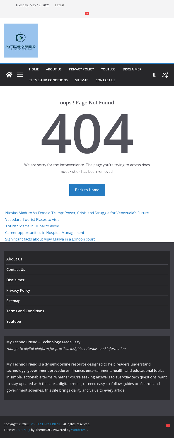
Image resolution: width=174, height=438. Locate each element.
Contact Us (105, 80)
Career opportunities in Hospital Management (44, 232)
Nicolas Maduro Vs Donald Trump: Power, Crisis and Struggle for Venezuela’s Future (77, 212)
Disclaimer (132, 69)
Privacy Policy (81, 69)
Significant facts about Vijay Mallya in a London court (50, 239)
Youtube (108, 69)
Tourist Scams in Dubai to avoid (32, 226)
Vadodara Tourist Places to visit (32, 219)
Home (34, 69)
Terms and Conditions (48, 80)
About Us (54, 69)
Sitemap (81, 80)
